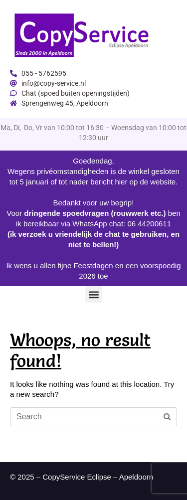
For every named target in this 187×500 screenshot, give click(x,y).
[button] (93, 294)
